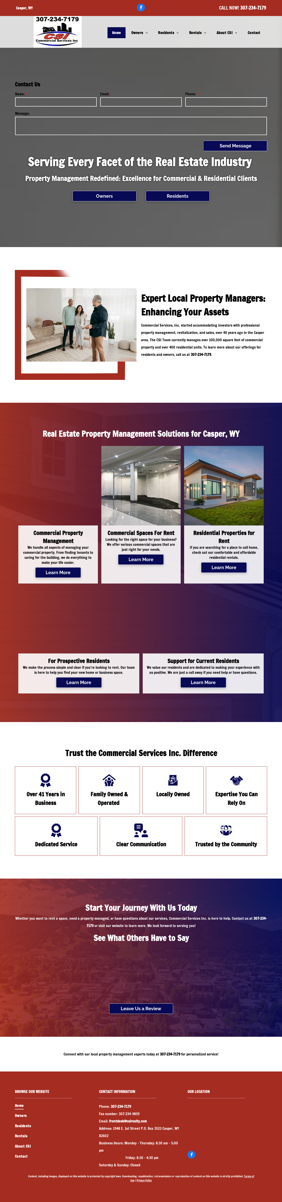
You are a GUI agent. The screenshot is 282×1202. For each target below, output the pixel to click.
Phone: (190, 93)
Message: (22, 113)
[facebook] (141, 8)
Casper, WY (24, 8)
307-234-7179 (253, 8)
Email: (104, 93)
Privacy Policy (144, 1180)
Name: (20, 93)
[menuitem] (117, 32)
